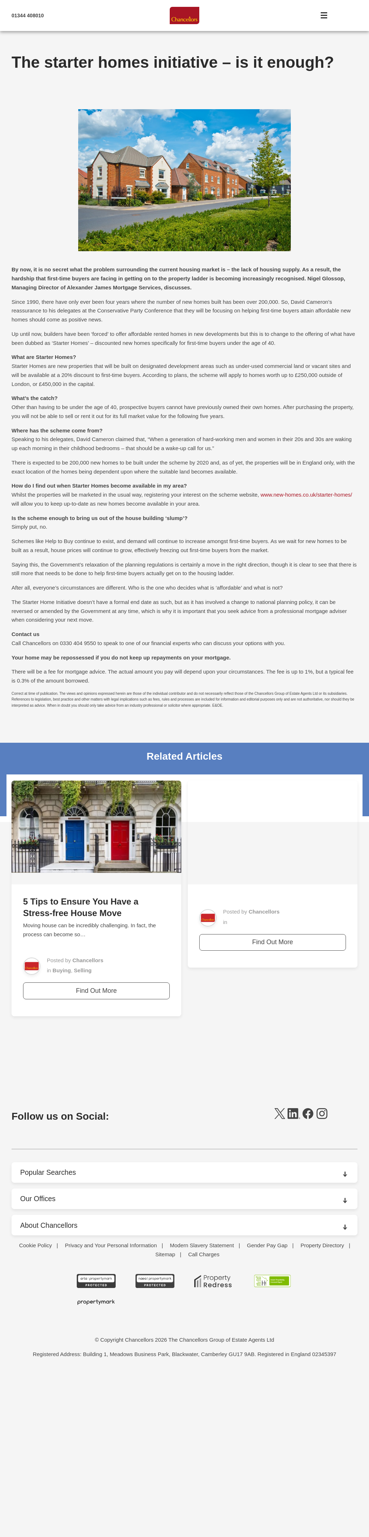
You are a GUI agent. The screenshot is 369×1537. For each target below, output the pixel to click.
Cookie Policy (35, 1407)
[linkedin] (294, 1117)
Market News (39, 1334)
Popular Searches (48, 1172)
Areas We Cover (43, 1260)
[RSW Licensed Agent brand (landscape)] (272, 1442)
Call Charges (203, 1416)
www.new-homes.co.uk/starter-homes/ (306, 495)
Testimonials (38, 1392)
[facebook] (308, 1117)
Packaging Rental (44, 1348)
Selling (83, 970)
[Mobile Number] (64, 16)
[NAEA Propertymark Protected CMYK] (155, 1442)
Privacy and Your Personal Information (111, 1407)
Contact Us (36, 1319)
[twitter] (280, 1117)
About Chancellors (49, 1225)
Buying (62, 970)
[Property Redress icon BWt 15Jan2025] (214, 1442)
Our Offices (38, 1199)
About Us (34, 1245)
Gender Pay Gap (267, 1407)
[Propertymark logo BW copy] (96, 1463)
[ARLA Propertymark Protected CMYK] (96, 1442)
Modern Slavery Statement (202, 1407)
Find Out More (96, 990)
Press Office (37, 1363)
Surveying (35, 1377)
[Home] (184, 15)
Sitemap (165, 1416)
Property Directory (322, 1407)
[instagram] (322, 1117)
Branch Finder (40, 1289)
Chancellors (87, 960)
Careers (32, 1304)
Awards (32, 1275)
